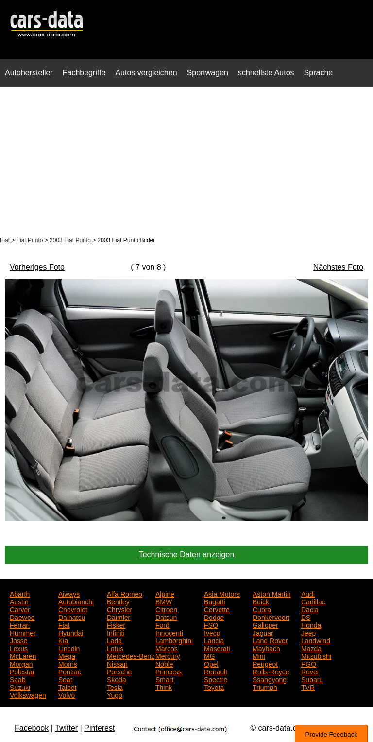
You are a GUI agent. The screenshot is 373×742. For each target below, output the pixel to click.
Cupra (262, 609)
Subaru (312, 679)
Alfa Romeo (124, 593)
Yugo (114, 694)
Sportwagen (207, 73)
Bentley (118, 601)
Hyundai (70, 632)
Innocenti (169, 632)
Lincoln (69, 648)
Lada (114, 640)
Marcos (166, 648)
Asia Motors (222, 593)
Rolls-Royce (271, 671)
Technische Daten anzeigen (187, 554)
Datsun (166, 616)
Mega (66, 655)
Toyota (214, 686)
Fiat (5, 240)
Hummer (23, 632)
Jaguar (263, 632)
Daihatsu (71, 616)
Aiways (69, 593)
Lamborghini (174, 640)
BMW (163, 601)
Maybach (266, 648)
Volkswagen (28, 694)
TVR (308, 686)
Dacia (310, 609)
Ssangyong (270, 679)
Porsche (119, 671)
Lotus (115, 648)
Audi (308, 593)
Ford (162, 624)
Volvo (66, 694)
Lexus (19, 648)
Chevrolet (72, 609)
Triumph (265, 686)
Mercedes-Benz (130, 655)
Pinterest (99, 728)
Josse (19, 640)
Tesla (115, 686)
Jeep (308, 632)
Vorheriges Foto (37, 267)
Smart (164, 679)
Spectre (215, 679)
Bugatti (214, 601)
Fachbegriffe (84, 73)
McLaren (23, 655)
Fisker (116, 624)
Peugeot (265, 663)
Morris (67, 663)
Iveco (212, 632)
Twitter (66, 728)
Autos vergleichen (146, 73)
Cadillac (313, 601)
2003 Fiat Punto (70, 240)
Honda (311, 624)
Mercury (167, 655)
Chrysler (119, 609)
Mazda (311, 648)
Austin (19, 601)
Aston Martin (272, 593)
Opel (211, 663)
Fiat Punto (30, 240)
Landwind (315, 640)
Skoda (116, 679)
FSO (211, 624)
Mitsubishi (316, 655)
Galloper (265, 624)
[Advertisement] (186, 162)
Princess (168, 671)
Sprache (318, 73)
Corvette (217, 609)
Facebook (32, 728)
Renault (215, 671)
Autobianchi (76, 601)
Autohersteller (29, 73)
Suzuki (20, 686)
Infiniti (116, 632)
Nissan (117, 663)
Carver (20, 609)
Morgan (21, 663)
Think (163, 686)
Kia (63, 640)
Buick (261, 601)
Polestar (22, 671)
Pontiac (69, 671)
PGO (308, 663)
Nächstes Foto (338, 267)
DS (305, 616)
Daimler (118, 616)
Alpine (164, 593)
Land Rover (270, 640)
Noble (164, 663)
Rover (310, 671)
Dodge (214, 616)
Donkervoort (271, 616)
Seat (65, 679)
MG (209, 655)
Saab (18, 679)
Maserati (217, 648)
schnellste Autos (266, 73)
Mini (259, 655)
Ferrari (20, 624)
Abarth (20, 593)
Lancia (214, 640)
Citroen (166, 609)
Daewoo (22, 616)
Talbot (67, 686)
